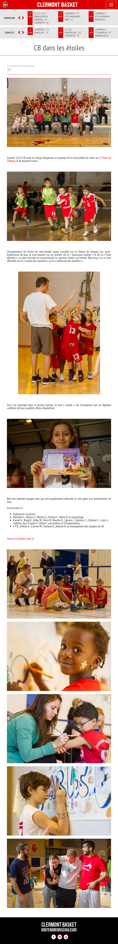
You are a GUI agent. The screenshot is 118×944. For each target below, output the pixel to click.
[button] (19, 18)
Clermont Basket (57, 4)
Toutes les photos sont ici (20, 538)
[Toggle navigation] (111, 5)
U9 (9, 69)
